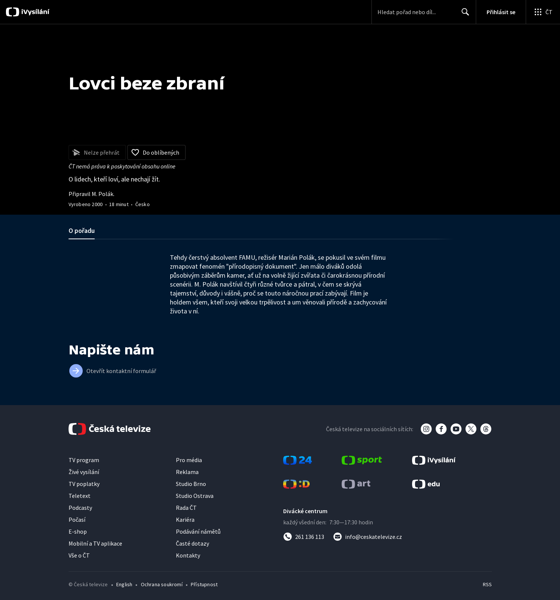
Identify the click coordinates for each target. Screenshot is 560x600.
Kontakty (188, 555)
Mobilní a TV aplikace (95, 543)
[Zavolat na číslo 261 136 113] (303, 536)
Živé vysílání (84, 472)
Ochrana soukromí (162, 584)
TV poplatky (84, 483)
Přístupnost (204, 584)
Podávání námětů (198, 531)
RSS (487, 584)
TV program (84, 460)
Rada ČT (186, 507)
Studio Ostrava (194, 495)
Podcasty (80, 507)
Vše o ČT (79, 555)
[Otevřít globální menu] (543, 12)
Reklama (187, 472)
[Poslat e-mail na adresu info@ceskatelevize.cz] (367, 536)
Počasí (77, 519)
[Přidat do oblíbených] (156, 152)
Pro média (189, 460)
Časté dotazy (192, 543)
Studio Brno (191, 483)
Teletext (80, 495)
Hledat (463, 14)
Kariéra (185, 519)
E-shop (78, 531)
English (124, 584)
